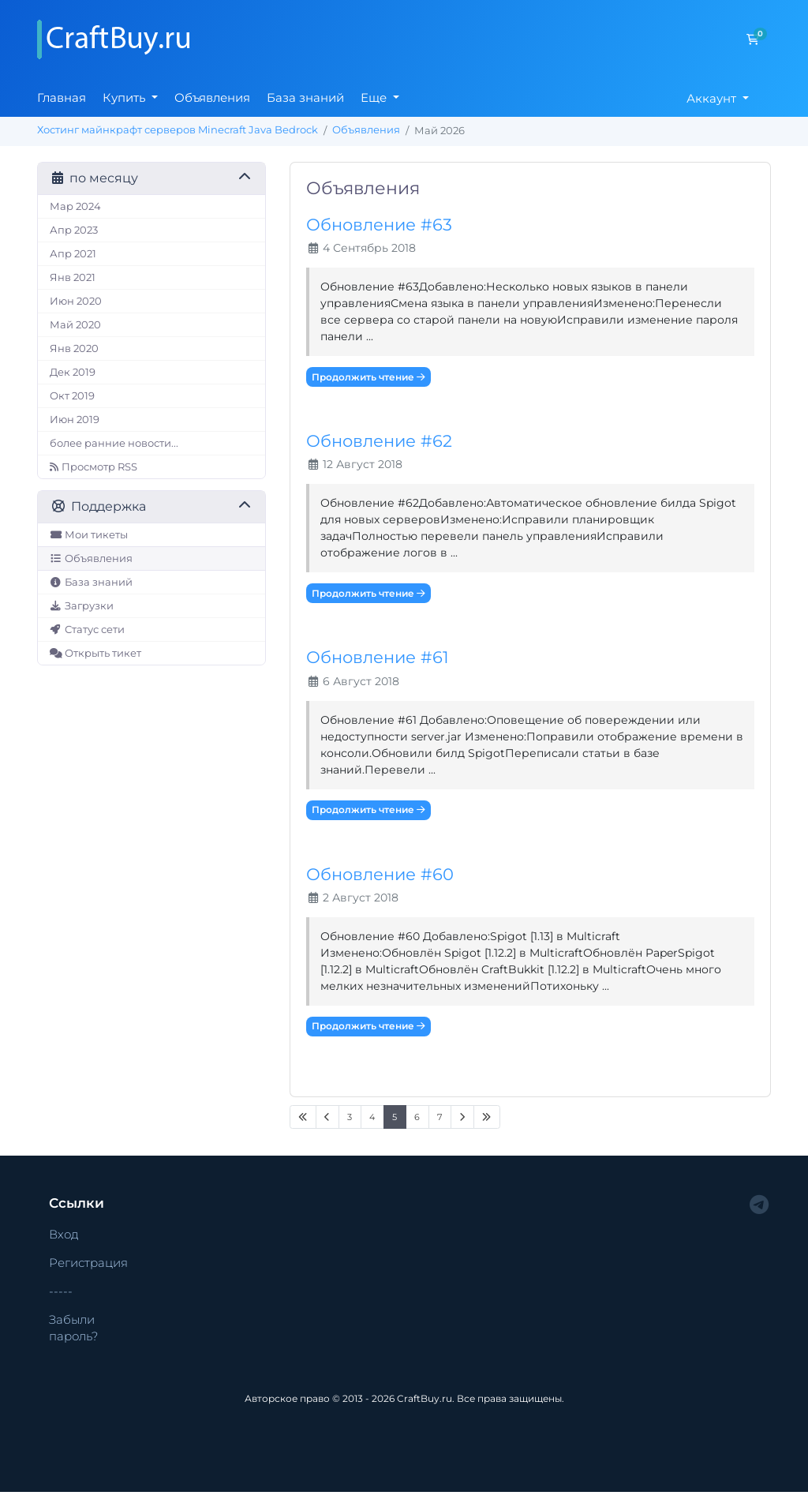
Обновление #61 (377, 657)
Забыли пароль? (73, 1327)
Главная (61, 97)
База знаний (305, 97)
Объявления (212, 97)
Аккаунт (712, 98)
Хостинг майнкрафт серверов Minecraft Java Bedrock (177, 130)
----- (61, 1291)
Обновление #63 (379, 224)
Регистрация (88, 1262)
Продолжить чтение (368, 377)
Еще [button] (375, 97)
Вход (64, 1234)
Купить (125, 97)
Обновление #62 (379, 441)
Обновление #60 (380, 874)
